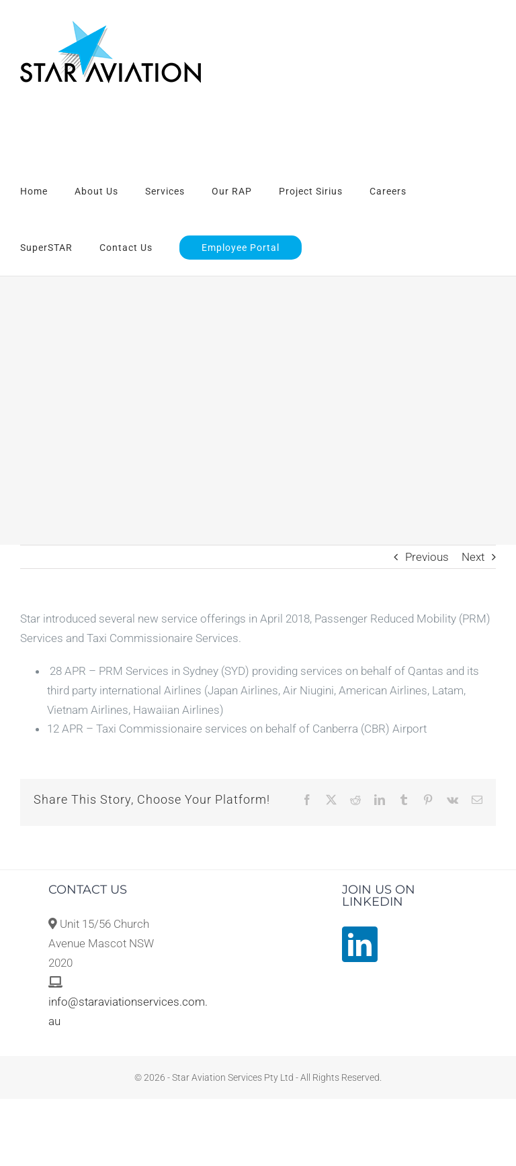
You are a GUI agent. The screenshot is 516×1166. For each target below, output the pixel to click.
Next (473, 557)
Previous (427, 557)
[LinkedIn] (360, 944)
